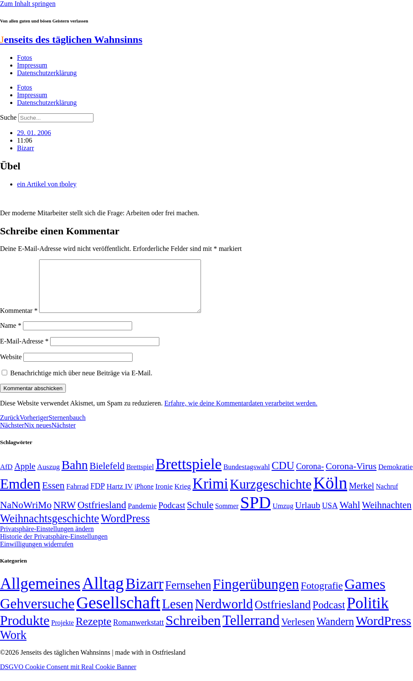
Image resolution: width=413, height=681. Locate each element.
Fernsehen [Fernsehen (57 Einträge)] (188, 595)
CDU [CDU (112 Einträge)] (283, 475)
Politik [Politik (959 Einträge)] (368, 613)
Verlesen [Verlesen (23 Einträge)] (298, 632)
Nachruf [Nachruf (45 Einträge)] (387, 496)
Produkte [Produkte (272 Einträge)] (25, 630)
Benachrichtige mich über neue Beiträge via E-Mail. (81, 383)
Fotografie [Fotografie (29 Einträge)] (322, 595)
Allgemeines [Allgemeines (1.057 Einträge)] (40, 593)
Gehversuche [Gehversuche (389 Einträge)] (37, 614)
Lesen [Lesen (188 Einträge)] (177, 614)
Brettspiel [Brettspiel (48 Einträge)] (140, 477)
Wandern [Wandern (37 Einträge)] (335, 631)
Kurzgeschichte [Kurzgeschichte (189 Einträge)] (270, 494)
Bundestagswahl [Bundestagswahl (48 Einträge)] (246, 477)
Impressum (32, 65)
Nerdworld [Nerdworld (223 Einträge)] (224, 614)
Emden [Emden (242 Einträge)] (20, 494)
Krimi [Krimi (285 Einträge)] (210, 494)
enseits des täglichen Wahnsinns (71, 39)
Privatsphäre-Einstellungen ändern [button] (47, 539)
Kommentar (18, 320)
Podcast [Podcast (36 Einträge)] (329, 615)
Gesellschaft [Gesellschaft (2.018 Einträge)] (118, 612)
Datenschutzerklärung (46, 72)
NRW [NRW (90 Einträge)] (64, 515)
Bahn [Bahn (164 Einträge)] (75, 475)
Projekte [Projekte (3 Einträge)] (62, 632)
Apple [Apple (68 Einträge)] (25, 476)
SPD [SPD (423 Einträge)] (255, 513)
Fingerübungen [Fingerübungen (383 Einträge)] (256, 594)
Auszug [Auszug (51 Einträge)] (48, 477)
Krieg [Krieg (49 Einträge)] (182, 496)
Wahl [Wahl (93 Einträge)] (349, 515)
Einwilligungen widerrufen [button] (37, 554)
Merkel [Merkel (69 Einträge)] (361, 496)
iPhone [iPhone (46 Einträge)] (143, 497)
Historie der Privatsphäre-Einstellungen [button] (53, 546)
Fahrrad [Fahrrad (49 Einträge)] (77, 496)
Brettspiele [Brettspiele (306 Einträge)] (189, 474)
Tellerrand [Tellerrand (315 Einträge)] (251, 630)
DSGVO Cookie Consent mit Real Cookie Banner (68, 677)
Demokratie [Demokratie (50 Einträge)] (395, 477)
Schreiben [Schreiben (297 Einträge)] (193, 630)
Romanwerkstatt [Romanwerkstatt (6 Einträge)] (138, 632)
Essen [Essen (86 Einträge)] (53, 495)
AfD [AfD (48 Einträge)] (6, 477)
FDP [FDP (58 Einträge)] (98, 496)
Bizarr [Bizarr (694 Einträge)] (144, 593)
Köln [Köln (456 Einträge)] (330, 493)
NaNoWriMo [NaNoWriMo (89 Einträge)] (25, 515)
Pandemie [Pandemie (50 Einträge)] (142, 516)
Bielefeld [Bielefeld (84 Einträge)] (107, 476)
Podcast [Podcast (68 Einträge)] (171, 515)
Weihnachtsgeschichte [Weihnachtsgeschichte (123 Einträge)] (49, 529)
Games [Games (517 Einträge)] (365, 594)
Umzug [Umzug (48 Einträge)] (282, 516)
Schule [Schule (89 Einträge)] (200, 515)
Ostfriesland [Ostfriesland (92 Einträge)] (101, 515)
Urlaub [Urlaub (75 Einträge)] (307, 515)
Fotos (24, 57)
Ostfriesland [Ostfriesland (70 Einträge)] (283, 614)
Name (10, 335)
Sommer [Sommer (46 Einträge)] (226, 516)
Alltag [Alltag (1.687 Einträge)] (103, 593)
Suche (8, 117)
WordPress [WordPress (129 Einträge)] (125, 528)
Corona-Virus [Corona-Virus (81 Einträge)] (350, 476)
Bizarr (25, 148)
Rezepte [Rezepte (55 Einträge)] (93, 631)
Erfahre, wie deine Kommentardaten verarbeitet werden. (240, 413)
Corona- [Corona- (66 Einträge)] (310, 476)
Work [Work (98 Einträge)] (13, 645)
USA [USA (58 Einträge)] (330, 515)
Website (11, 367)
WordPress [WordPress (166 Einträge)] (383, 631)
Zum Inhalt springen (28, 3)
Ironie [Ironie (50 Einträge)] (164, 496)
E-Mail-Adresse (24, 351)
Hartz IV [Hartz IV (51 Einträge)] (120, 496)
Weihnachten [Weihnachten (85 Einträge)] (387, 515)
